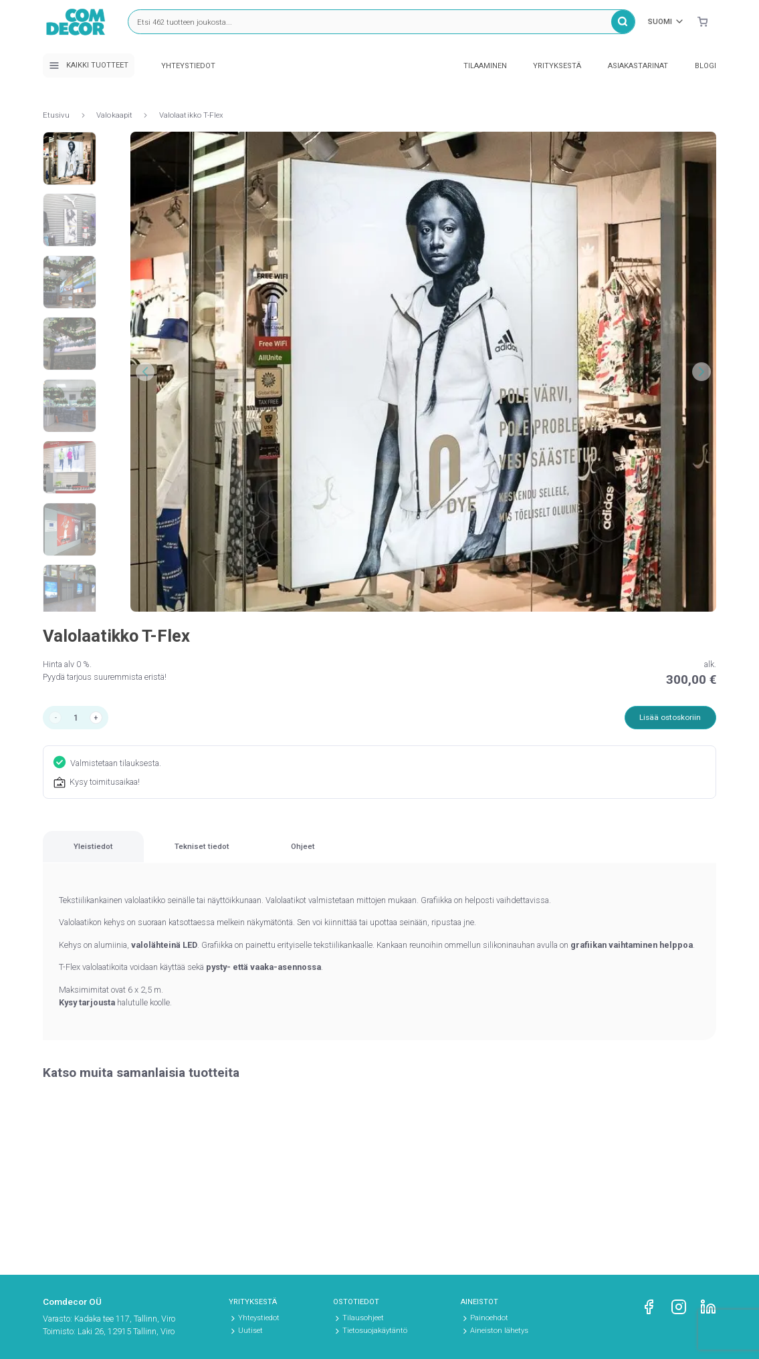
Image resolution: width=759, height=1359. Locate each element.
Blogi (705, 65)
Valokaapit (114, 115)
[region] (379, 857)
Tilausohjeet (363, 1318)
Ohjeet (462, 856)
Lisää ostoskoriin (666, 719)
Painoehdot (489, 1318)
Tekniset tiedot (297, 856)
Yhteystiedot (188, 65)
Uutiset (250, 1330)
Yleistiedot (125, 856)
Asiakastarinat (638, 65)
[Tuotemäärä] (79, 719)
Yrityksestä (557, 65)
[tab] (125, 857)
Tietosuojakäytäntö (374, 1330)
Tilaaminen (485, 65)
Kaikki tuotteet (88, 65)
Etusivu (56, 115)
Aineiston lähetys (499, 1330)
